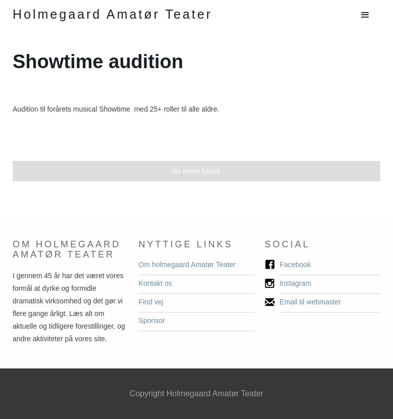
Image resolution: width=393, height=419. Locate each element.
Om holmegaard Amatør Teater (186, 264)
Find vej (150, 302)
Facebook (295, 264)
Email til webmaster (310, 302)
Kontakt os (155, 283)
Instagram (295, 283)
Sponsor (151, 321)
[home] (113, 14)
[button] (365, 15)
